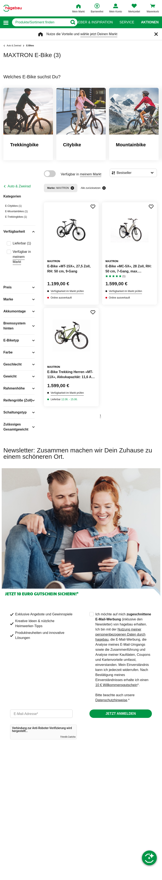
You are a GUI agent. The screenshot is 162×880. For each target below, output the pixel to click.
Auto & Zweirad (19, 186)
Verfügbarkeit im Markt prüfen (67, 291)
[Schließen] (156, 34)
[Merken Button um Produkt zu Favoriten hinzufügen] (92, 206)
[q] (40, 22)
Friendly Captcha (68, 737)
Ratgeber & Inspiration (91, 22)
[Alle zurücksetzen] (104, 188)
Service (126, 22)
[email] (41, 714)
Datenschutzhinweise (111, 700)
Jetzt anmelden (120, 713)
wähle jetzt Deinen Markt (98, 34)
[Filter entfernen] (72, 188)
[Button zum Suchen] (72, 22)
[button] (5, 22)
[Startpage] (12, 8)
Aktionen (150, 22)
